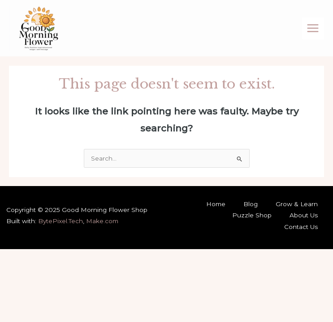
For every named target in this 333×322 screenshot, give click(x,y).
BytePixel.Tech (60, 221)
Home (215, 204)
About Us (304, 215)
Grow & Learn (297, 204)
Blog (250, 204)
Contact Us (301, 226)
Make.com (102, 221)
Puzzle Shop (252, 215)
